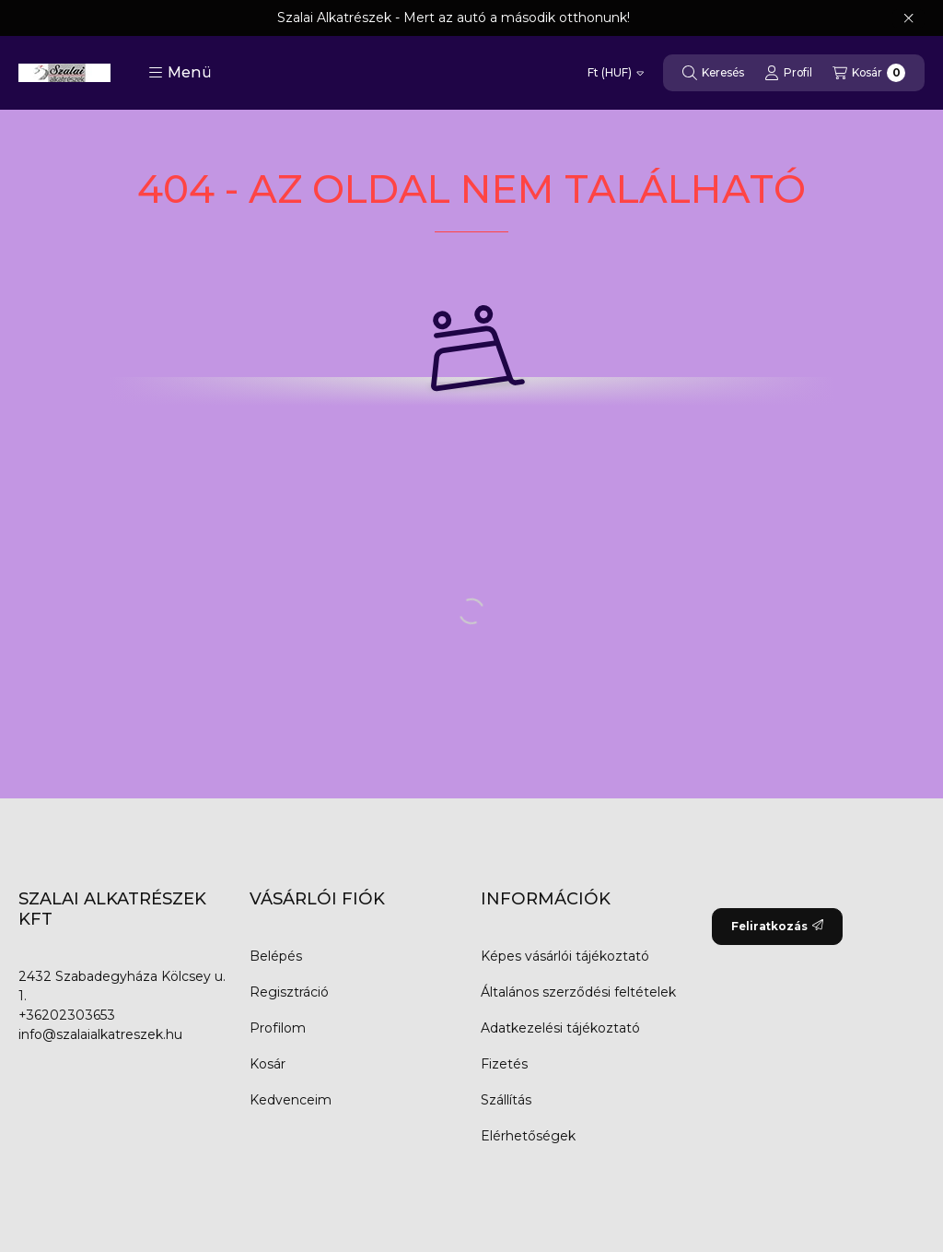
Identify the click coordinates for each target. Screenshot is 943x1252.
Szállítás (506, 1100)
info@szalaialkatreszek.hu (100, 1034)
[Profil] (788, 72)
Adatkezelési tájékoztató (560, 1028)
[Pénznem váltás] (616, 72)
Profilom (278, 1028)
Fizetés (504, 1064)
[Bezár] (908, 18)
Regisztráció (289, 992)
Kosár (267, 1064)
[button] (180, 72)
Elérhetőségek (528, 1136)
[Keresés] (713, 72)
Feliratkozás (777, 926)
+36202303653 (66, 1015)
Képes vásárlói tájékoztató (565, 956)
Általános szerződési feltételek (578, 992)
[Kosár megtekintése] (869, 72)
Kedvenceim (291, 1100)
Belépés (276, 956)
